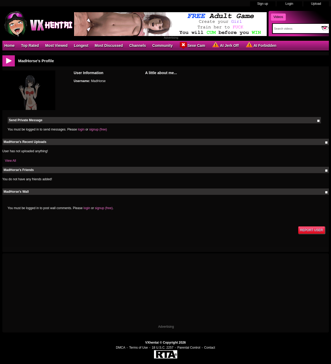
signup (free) (98, 129)
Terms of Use (138, 347)
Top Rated (30, 45)
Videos (278, 17)
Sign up (262, 4)
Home (9, 45)
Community (162, 45)
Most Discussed (109, 45)
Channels (137, 45)
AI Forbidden (260, 45)
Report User (311, 230)
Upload (316, 4)
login (81, 129)
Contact (209, 347)
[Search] (296, 28)
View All (10, 161)
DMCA (120, 347)
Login (289, 4)
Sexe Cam (192, 45)
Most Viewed (56, 45)
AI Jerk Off (225, 45)
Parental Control (188, 347)
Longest (81, 45)
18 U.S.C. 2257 (162, 347)
